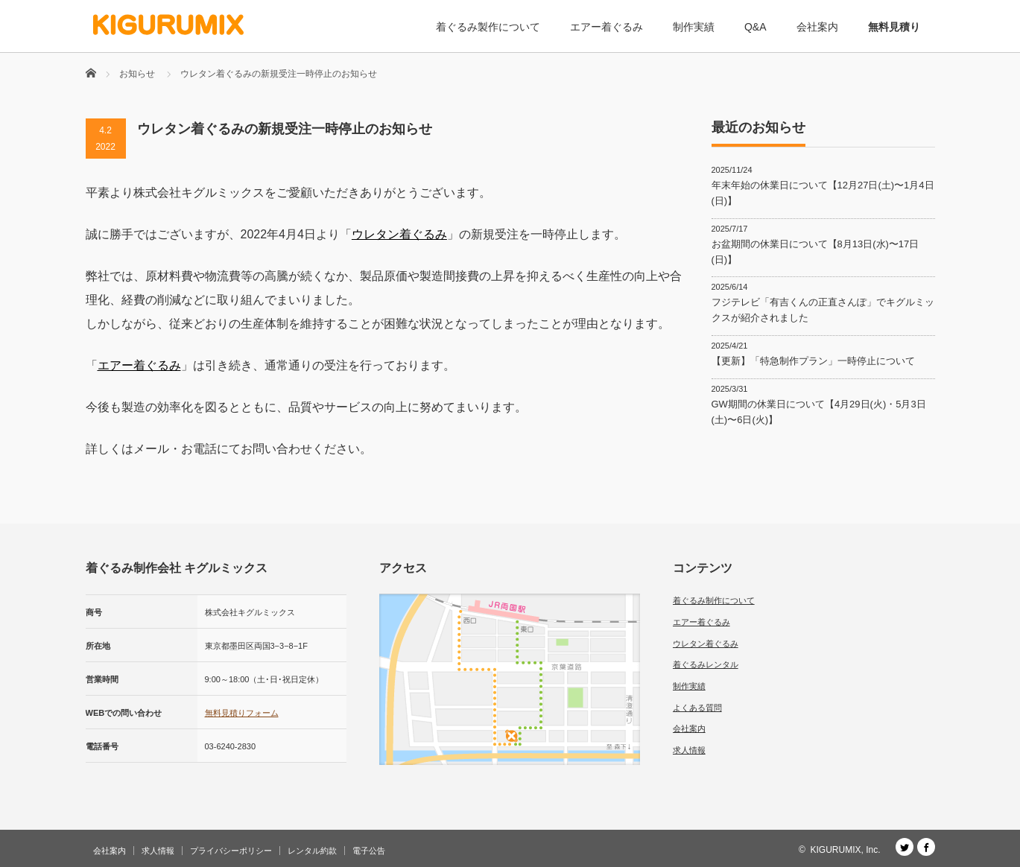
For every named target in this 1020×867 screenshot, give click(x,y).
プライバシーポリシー (231, 850)
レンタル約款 (312, 850)
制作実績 (694, 27)
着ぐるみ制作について (714, 600)
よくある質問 (697, 707)
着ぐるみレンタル (705, 664)
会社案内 (817, 27)
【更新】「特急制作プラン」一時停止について (813, 360)
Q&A (755, 27)
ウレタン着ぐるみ (399, 234)
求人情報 (689, 750)
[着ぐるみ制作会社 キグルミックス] (168, 25)
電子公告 (368, 850)
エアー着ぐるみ (606, 27)
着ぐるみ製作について (488, 27)
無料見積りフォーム (242, 712)
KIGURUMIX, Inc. (845, 850)
